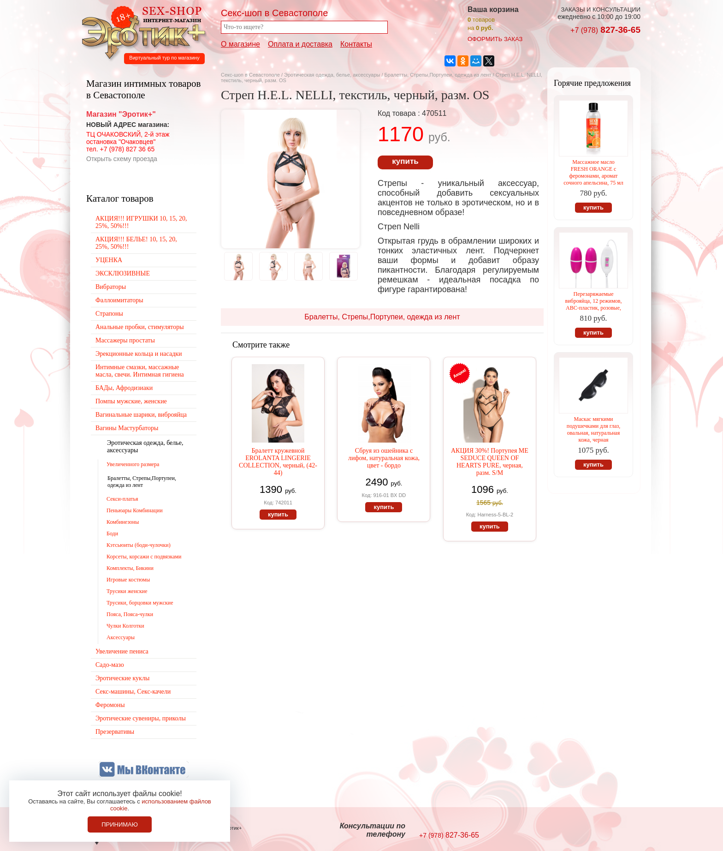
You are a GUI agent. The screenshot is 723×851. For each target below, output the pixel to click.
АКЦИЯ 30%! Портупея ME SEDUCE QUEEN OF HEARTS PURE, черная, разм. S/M (489, 461)
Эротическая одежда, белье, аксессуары (332, 75)
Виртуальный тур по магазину (164, 57)
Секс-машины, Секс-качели (133, 691)
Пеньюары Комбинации (135, 510)
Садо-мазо (109, 664)
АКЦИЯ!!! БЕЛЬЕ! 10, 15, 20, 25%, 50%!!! (136, 243)
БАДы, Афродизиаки (124, 387)
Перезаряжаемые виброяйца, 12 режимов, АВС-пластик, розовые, (593, 301)
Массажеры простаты (125, 340)
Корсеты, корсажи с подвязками (144, 556)
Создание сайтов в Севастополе (602, 830)
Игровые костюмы (128, 579)
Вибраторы (110, 286)
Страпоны (109, 313)
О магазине (240, 44)
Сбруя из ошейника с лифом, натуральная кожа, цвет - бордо (384, 458)
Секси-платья (122, 499)
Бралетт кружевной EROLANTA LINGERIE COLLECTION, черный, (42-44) (278, 461)
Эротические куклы (122, 678)
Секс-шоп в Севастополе (250, 75)
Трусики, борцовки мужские (140, 602)
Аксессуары (121, 637)
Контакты (356, 44)
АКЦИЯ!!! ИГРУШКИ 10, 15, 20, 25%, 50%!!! (141, 222)
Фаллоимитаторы (119, 300)
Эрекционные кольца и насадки (138, 353)
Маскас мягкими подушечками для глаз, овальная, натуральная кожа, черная (593, 429)
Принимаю (119, 824)
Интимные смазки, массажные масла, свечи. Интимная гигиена (139, 371)
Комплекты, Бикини (130, 568)
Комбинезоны (123, 522)
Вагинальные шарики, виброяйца (141, 414)
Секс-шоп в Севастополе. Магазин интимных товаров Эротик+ (141, 31)
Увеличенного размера (133, 464)
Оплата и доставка (300, 44)
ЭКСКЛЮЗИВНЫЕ (122, 273)
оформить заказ (495, 39)
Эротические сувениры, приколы (140, 718)
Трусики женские (127, 591)
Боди (112, 533)
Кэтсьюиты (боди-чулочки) (139, 545)
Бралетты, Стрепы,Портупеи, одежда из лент (439, 75)
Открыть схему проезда (121, 158)
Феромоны (110, 704)
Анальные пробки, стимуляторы (139, 327)
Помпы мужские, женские (131, 401)
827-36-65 (605, 30)
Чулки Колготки (125, 626)
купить (405, 161)
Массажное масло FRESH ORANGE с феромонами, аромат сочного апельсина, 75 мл (593, 172)
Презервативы (114, 731)
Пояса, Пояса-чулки (130, 614)
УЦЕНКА (108, 260)
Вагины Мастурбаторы (126, 428)
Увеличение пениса (121, 651)
